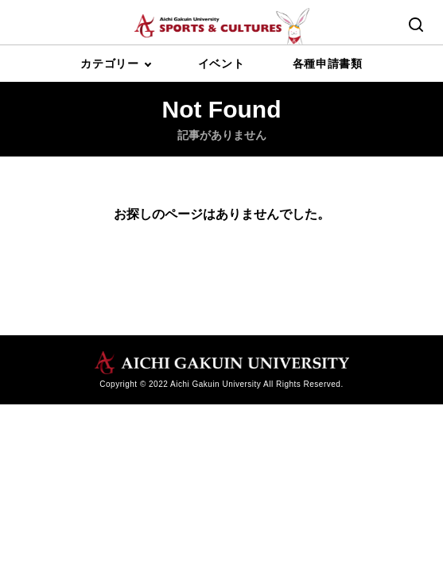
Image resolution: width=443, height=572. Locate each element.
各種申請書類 (328, 63)
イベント (221, 63)
